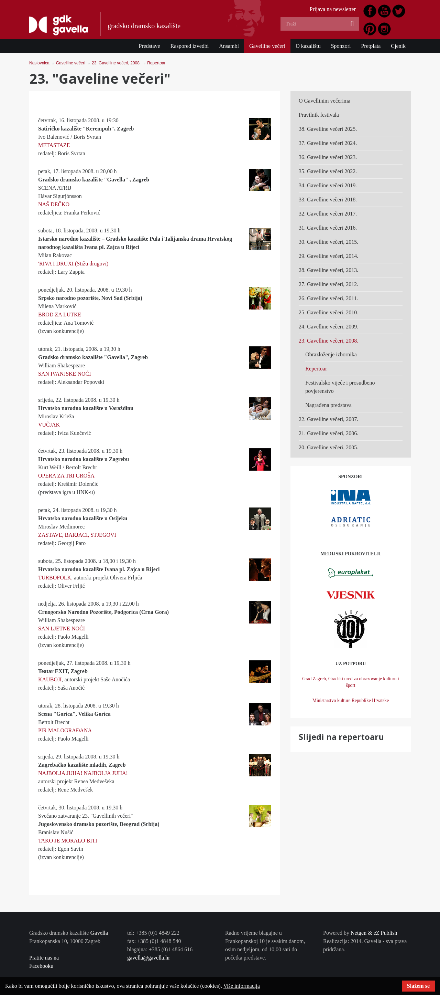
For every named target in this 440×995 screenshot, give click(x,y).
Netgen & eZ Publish (374, 933)
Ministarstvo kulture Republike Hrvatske (350, 700)
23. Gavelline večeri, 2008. (116, 63)
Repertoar (156, 63)
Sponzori (341, 46)
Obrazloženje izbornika (331, 354)
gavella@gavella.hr (148, 958)
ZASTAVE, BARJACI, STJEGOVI (77, 535)
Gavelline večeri (267, 46)
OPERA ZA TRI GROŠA (66, 476)
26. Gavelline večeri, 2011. (328, 298)
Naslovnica (39, 63)
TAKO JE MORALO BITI (67, 841)
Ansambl (229, 46)
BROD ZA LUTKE (59, 314)
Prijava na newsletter (333, 9)
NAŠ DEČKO (53, 204)
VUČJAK (49, 425)
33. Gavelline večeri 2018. (328, 199)
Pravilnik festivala (319, 115)
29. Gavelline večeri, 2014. (328, 256)
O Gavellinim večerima (324, 101)
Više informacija (241, 986)
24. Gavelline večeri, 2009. (328, 326)
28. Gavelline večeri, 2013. (328, 270)
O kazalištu (308, 46)
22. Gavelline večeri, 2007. (328, 419)
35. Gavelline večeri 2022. (328, 171)
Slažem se (418, 986)
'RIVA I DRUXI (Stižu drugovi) (73, 263)
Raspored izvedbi (189, 46)
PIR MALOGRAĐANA (65, 730)
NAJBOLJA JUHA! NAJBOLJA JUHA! (83, 773)
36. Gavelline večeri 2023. (328, 157)
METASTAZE (54, 145)
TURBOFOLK (54, 577)
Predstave (149, 46)
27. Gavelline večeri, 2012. (328, 284)
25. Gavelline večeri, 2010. (328, 312)
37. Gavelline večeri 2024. (328, 143)
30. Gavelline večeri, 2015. (328, 242)
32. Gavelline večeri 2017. (328, 214)
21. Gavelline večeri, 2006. (328, 433)
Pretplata (371, 46)
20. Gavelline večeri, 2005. (328, 447)
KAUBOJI (50, 679)
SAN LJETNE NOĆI (61, 628)
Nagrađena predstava (328, 405)
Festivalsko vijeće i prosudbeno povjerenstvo (340, 387)
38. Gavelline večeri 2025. (328, 129)
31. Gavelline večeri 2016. (328, 228)
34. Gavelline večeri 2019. (328, 185)
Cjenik (398, 46)
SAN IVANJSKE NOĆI (64, 374)
